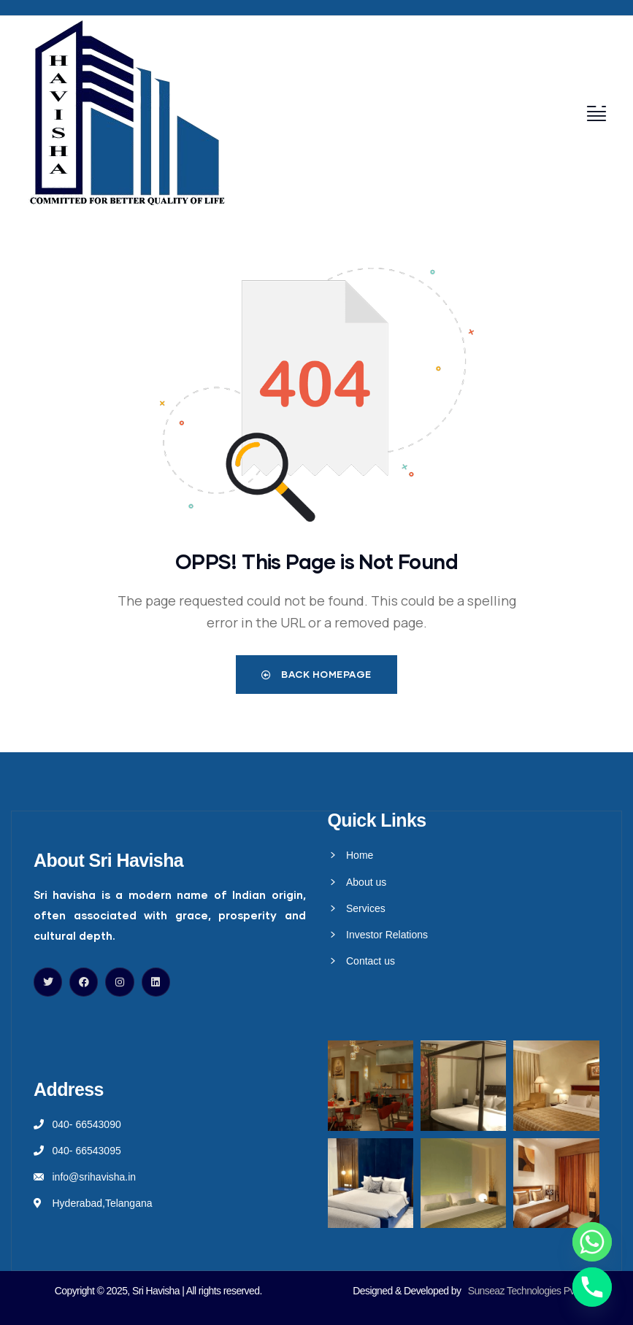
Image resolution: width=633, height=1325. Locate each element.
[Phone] (592, 1287)
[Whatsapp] (592, 1242)
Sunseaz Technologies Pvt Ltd (530, 1291)
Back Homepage (316, 674)
